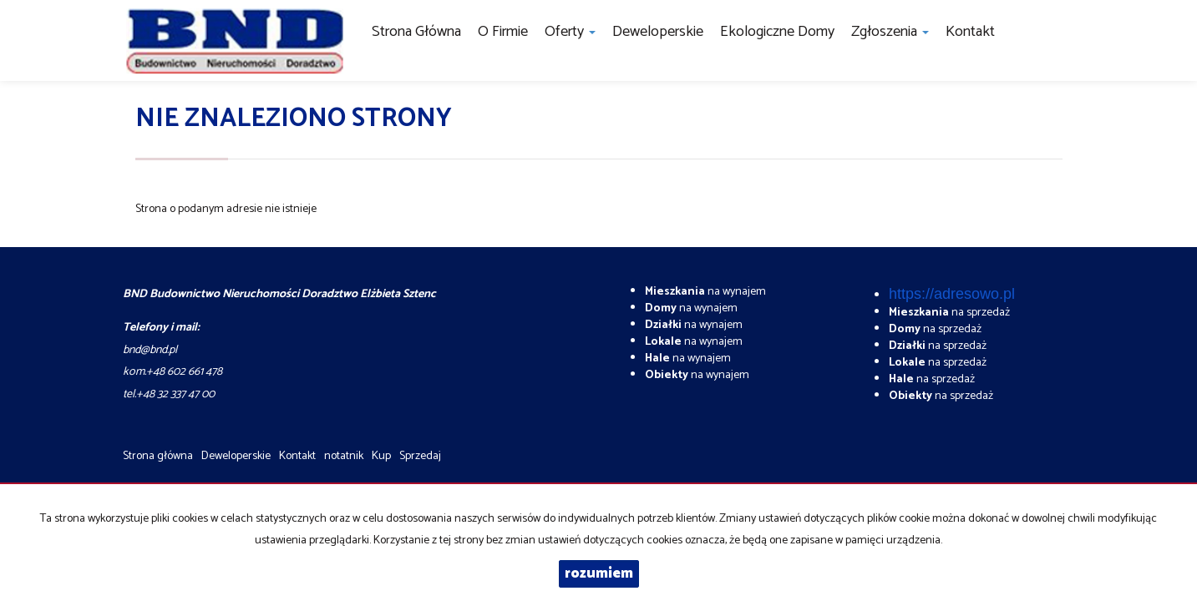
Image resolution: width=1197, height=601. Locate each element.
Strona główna (416, 31)
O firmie (503, 31)
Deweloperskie (657, 31)
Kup (381, 456)
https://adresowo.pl (952, 293)
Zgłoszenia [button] (890, 31)
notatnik (343, 456)
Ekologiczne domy (777, 31)
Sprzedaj (420, 456)
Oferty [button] (570, 31)
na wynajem (705, 291)
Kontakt (970, 31)
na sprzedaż (949, 312)
